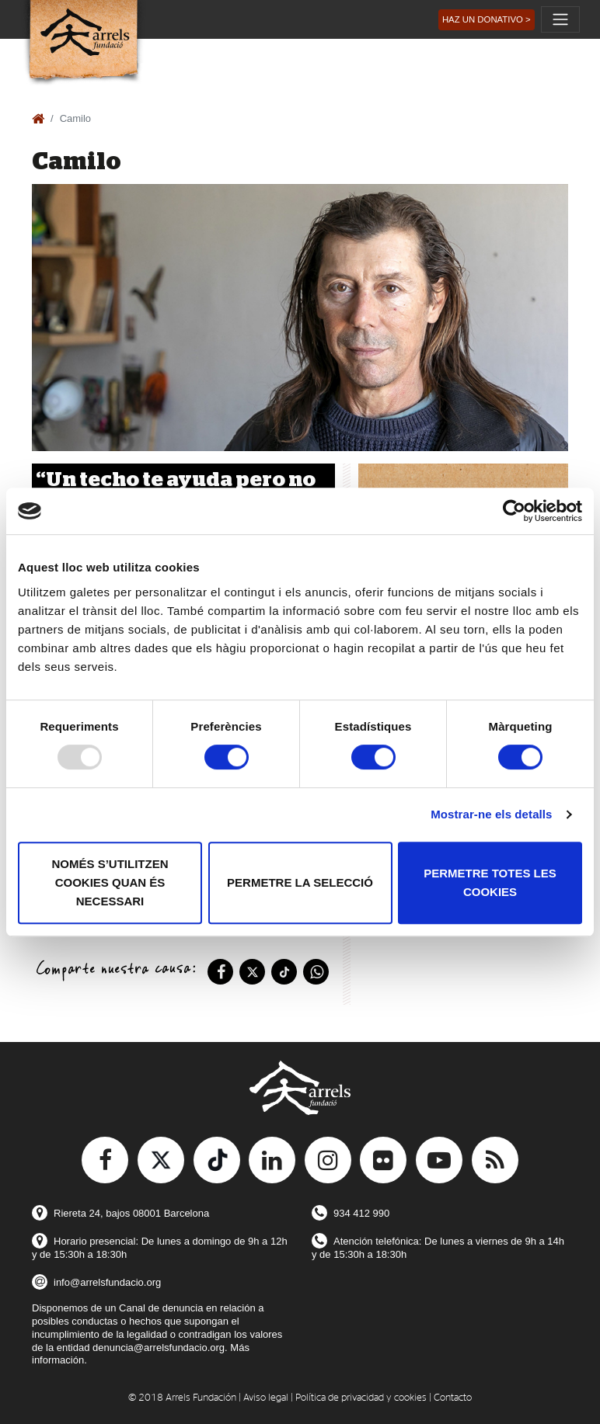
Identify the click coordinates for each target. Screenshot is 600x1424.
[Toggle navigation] (560, 19)
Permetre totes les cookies (490, 882)
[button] (486, 19)
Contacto (453, 1398)
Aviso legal (265, 1398)
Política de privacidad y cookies (361, 1398)
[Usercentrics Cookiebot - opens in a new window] (514, 511)
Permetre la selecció (300, 882)
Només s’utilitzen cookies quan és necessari (110, 882)
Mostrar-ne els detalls (491, 814)
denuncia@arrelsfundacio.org (158, 1347)
